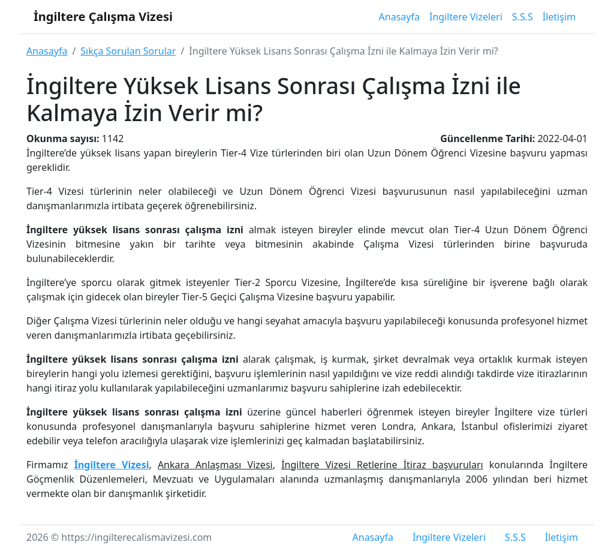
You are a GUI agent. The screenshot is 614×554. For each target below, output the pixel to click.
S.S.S (522, 16)
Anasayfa (399, 16)
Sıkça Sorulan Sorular (128, 51)
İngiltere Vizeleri (465, 16)
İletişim (559, 16)
